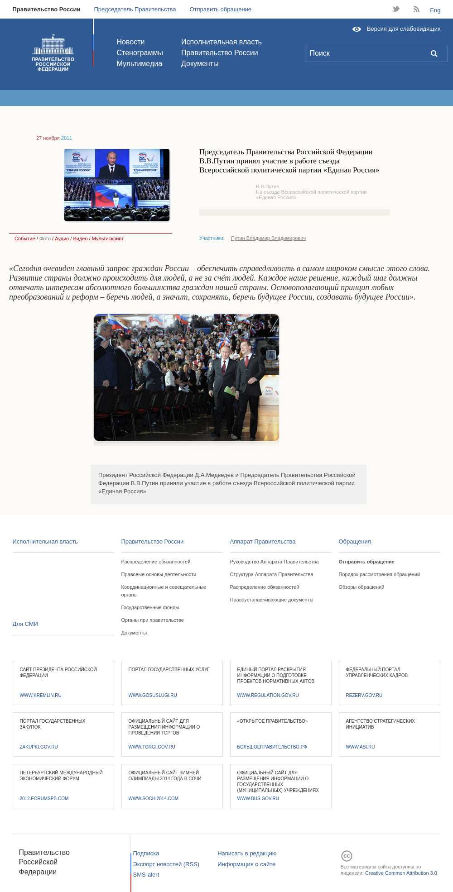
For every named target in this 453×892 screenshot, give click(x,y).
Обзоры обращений (362, 587)
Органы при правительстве (152, 620)
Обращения (355, 541)
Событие (22, 238)
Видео (80, 238)
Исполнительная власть (221, 42)
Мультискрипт (108, 238)
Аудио (62, 238)
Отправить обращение (220, 9)
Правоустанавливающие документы (271, 599)
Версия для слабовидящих (404, 29)
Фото (45, 238)
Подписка (146, 853)
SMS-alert (146, 874)
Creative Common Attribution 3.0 (401, 873)
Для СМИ (25, 623)
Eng (435, 10)
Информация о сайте (246, 864)
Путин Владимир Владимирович (268, 238)
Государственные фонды (150, 607)
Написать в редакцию (246, 853)
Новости (131, 42)
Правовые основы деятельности (159, 574)
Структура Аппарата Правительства (271, 574)
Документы (199, 63)
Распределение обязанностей (156, 561)
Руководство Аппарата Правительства (274, 561)
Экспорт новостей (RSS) (166, 864)
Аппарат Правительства (263, 541)
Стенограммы (140, 53)
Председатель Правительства (135, 9)
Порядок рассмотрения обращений (379, 574)
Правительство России (47, 9)
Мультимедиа (140, 63)
